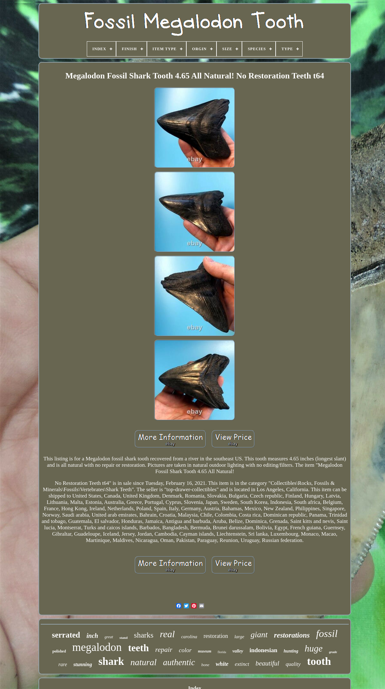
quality (292, 664)
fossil (327, 633)
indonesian (264, 650)
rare (62, 664)
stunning (82, 664)
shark (111, 661)
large (239, 636)
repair (163, 649)
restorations (292, 635)
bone (205, 664)
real (167, 634)
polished (59, 651)
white (222, 664)
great (109, 636)
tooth (319, 661)
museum (204, 651)
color (185, 650)
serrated (66, 635)
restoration (215, 636)
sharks (143, 635)
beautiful (267, 663)
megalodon (97, 647)
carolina (189, 636)
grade (333, 652)
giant (259, 634)
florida (222, 652)
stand (124, 637)
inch (92, 635)
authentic (179, 662)
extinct (242, 664)
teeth (138, 647)
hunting (291, 651)
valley (237, 651)
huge (313, 648)
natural (143, 662)
